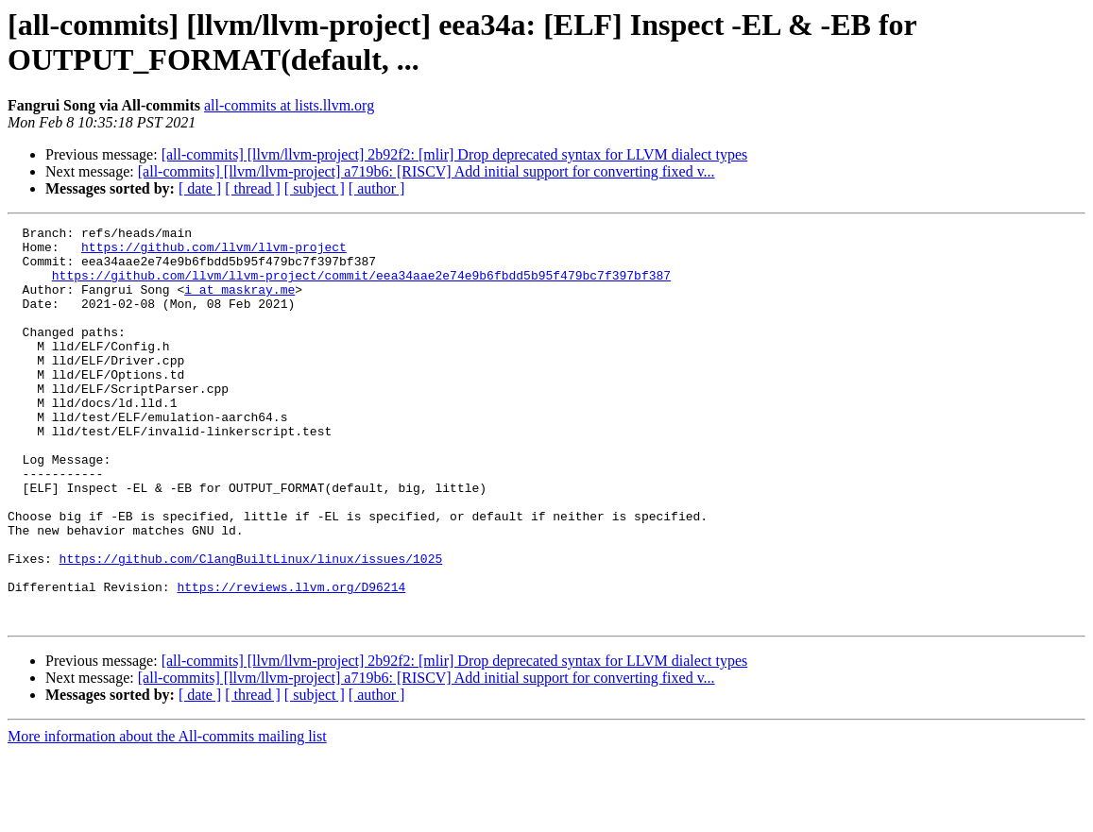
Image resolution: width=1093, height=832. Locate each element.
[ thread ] (253, 188)
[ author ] (377, 188)
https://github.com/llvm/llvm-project (214, 252)
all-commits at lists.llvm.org (289, 105)
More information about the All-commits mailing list (167, 815)
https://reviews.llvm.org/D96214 (291, 660)
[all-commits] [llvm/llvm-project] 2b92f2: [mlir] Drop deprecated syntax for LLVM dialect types (455, 154)
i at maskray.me (239, 303)
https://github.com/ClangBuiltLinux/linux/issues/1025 (251, 626)
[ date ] (200, 188)
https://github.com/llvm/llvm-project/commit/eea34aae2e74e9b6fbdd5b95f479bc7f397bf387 (361, 286)
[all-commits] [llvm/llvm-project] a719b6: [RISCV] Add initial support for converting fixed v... (426, 171)
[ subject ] (314, 188)
